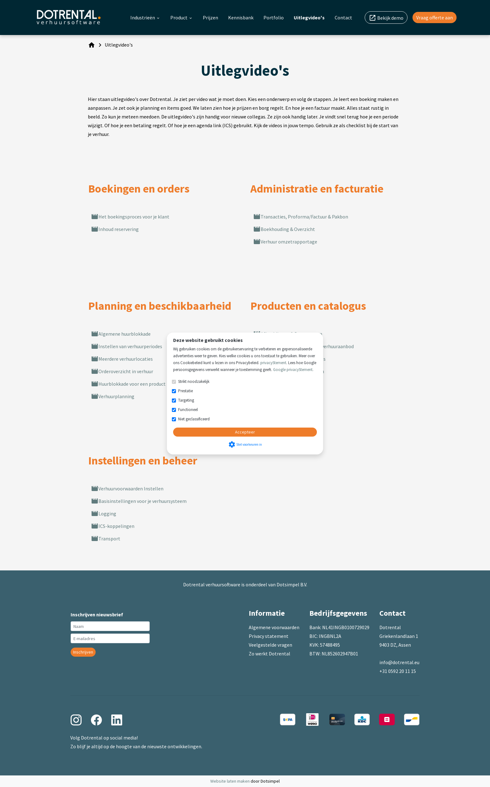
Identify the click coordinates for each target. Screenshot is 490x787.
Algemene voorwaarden (274, 627)
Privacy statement (268, 636)
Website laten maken (230, 781)
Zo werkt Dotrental (269, 653)
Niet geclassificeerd (194, 419)
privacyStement (273, 362)
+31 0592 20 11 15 (397, 671)
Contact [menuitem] (343, 17)
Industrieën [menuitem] (145, 17)
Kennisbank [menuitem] (240, 17)
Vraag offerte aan (434, 17)
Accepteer (245, 432)
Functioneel (188, 409)
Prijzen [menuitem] (210, 17)
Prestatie (185, 391)
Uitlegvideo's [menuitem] (309, 17)
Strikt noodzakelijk (193, 381)
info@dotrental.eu (399, 662)
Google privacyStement (292, 369)
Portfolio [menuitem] (273, 17)
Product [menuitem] (181, 17)
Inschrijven (83, 652)
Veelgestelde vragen (270, 645)
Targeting (186, 400)
